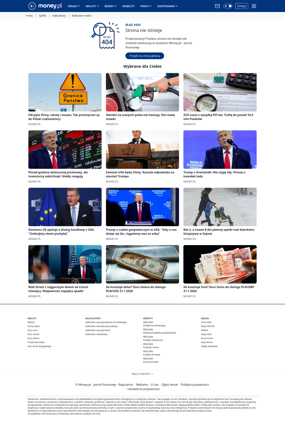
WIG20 (204, 330)
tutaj (97, 413)
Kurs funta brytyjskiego (39, 346)
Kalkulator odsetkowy (96, 334)
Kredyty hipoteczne (153, 340)
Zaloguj (241, 6)
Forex (29, 15)
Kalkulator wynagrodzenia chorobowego (106, 322)
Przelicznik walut (36, 342)
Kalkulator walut (81, 15)
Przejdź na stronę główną (145, 56)
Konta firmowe (150, 361)
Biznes (109, 6)
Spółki (42, 15)
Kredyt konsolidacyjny (154, 325)
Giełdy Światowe (209, 346)
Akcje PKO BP (208, 326)
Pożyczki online (151, 347)
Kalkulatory (59, 15)
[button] (254, 6)
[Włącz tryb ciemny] (227, 6)
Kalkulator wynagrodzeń (97, 330)
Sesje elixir (206, 334)
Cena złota (206, 322)
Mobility (128, 6)
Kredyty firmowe (151, 354)
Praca (145, 6)
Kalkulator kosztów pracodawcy (101, 326)
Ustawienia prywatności (143, 389)
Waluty (91, 6)
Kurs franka (33, 334)
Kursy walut (34, 326)
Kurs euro (33, 330)
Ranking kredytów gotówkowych (159, 332)
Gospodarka (166, 6)
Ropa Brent (206, 342)
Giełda (72, 6)
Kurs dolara (33, 338)
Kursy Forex (207, 338)
